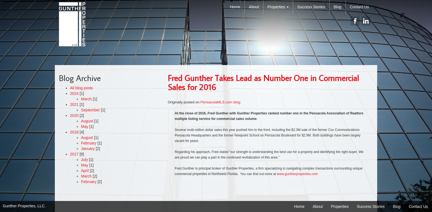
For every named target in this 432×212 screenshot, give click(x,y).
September (90, 110)
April (85, 170)
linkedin (365, 21)
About (254, 7)
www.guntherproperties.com (297, 174)
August (87, 121)
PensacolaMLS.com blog (220, 102)
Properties (278, 7)
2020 (74, 115)
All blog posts (81, 88)
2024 (74, 93)
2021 (74, 104)
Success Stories (311, 7)
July (84, 159)
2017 (74, 154)
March (86, 99)
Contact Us (359, 7)
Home (235, 7)
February (88, 143)
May (84, 126)
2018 (74, 132)
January (88, 148)
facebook (355, 21)
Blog (337, 7)
